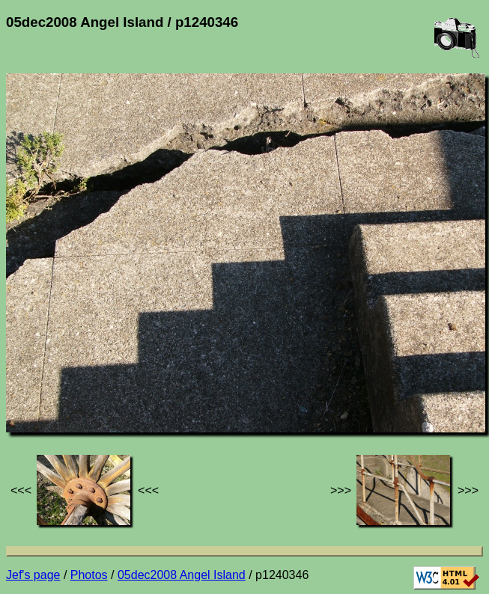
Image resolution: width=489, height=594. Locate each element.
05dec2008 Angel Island (182, 575)
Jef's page (33, 575)
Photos (89, 575)
